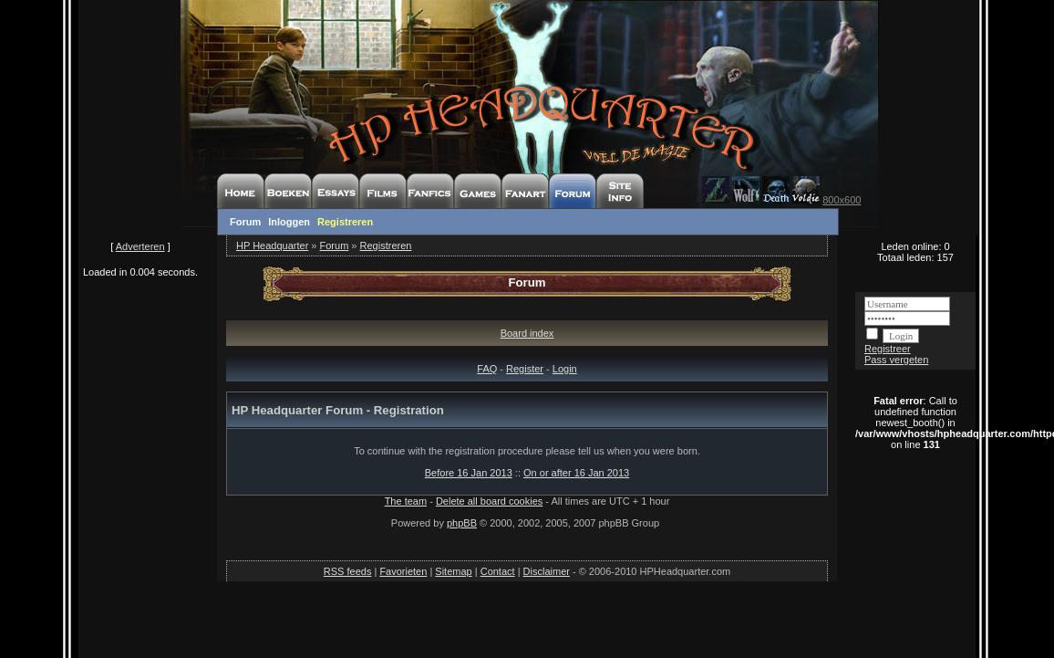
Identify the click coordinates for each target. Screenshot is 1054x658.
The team (406, 501)
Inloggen (289, 221)
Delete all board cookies (489, 501)
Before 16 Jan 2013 (468, 472)
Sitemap (453, 571)
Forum (245, 221)
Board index (527, 333)
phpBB (462, 522)
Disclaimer (546, 571)
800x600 (841, 199)
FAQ (487, 368)
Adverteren (140, 246)
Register (524, 368)
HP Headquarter (272, 245)
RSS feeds (348, 571)
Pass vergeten (896, 359)
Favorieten (403, 571)
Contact (497, 571)
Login (565, 368)
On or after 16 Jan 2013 (576, 472)
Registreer (887, 348)
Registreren (345, 221)
